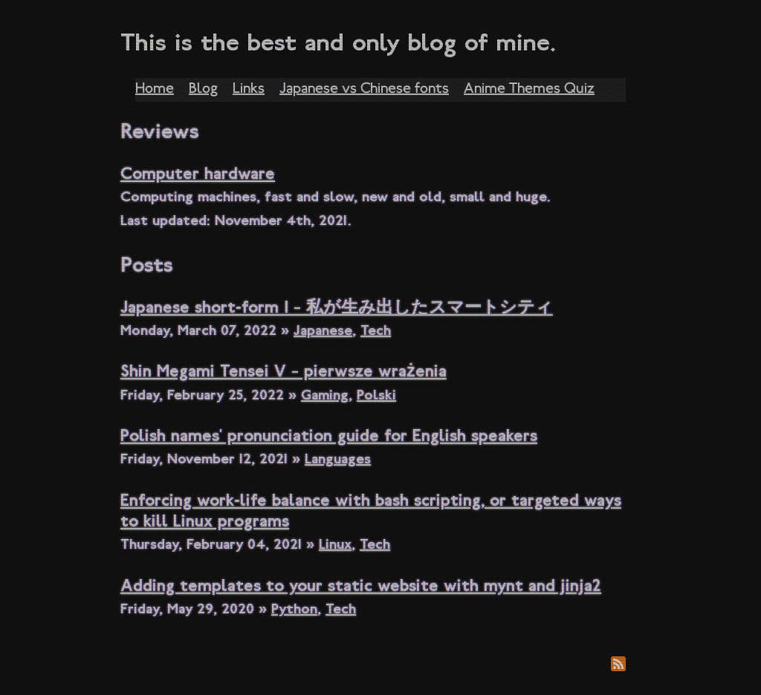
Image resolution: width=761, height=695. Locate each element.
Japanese (323, 332)
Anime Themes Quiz (529, 89)
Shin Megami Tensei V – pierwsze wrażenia (283, 373)
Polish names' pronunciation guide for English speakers (328, 438)
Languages (338, 460)
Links (249, 89)
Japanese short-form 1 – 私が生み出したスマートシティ (336, 309)
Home (154, 89)
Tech (375, 332)
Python (294, 610)
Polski (376, 396)
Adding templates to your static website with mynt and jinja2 (360, 588)
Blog (203, 89)
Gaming (325, 396)
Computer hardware (197, 175)
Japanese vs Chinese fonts (364, 89)
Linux (335, 545)
